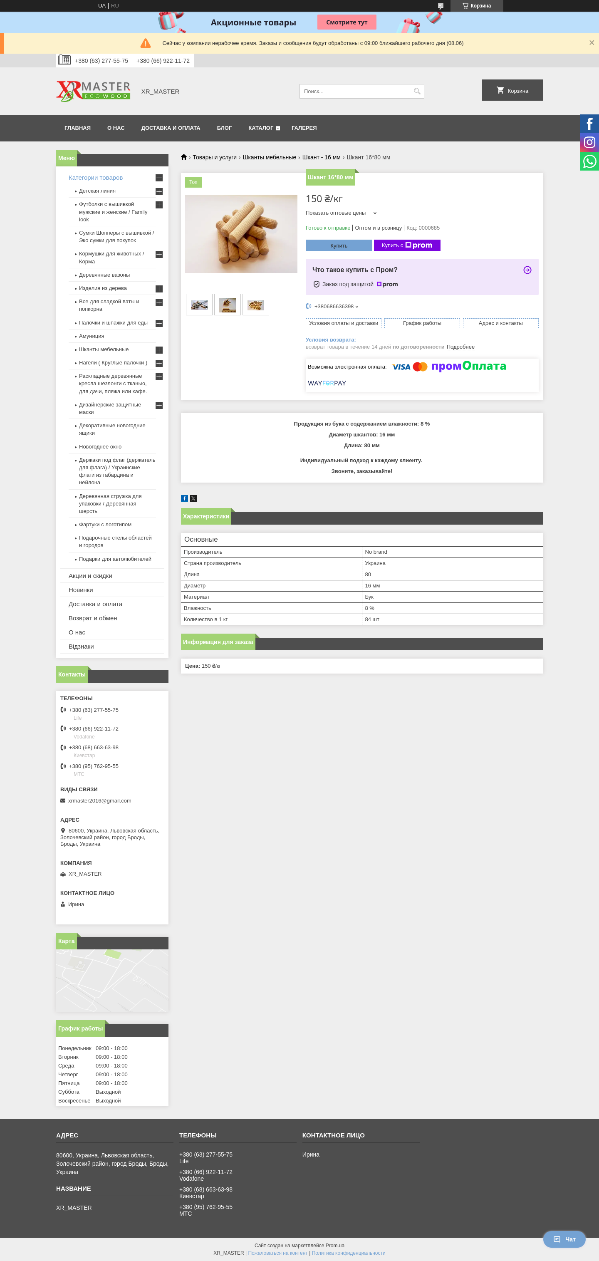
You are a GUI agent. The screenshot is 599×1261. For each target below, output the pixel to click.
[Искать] (417, 91)
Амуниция (91, 336)
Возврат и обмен (93, 618)
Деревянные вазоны (104, 275)
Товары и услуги (215, 157)
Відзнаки (81, 646)
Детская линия (97, 191)
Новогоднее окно (100, 446)
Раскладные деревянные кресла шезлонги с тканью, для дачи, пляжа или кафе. (113, 383)
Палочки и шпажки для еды (113, 323)
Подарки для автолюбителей (115, 559)
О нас (77, 632)
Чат (564, 1239)
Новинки (81, 589)
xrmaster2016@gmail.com (99, 801)
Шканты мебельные (270, 157)
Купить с (407, 245)
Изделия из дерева (103, 288)
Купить (338, 246)
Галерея (304, 128)
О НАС (116, 128)
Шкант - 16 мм (321, 157)
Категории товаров (96, 177)
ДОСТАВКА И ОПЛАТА (170, 128)
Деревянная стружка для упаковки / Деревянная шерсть (110, 503)
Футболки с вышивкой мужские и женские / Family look (113, 211)
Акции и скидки (90, 575)
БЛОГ (224, 128)
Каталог (260, 128)
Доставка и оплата (95, 603)
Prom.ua (335, 1246)
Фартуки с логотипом (105, 524)
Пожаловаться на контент (277, 1253)
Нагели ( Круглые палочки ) (113, 362)
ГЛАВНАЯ (77, 128)
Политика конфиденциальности (349, 1253)
